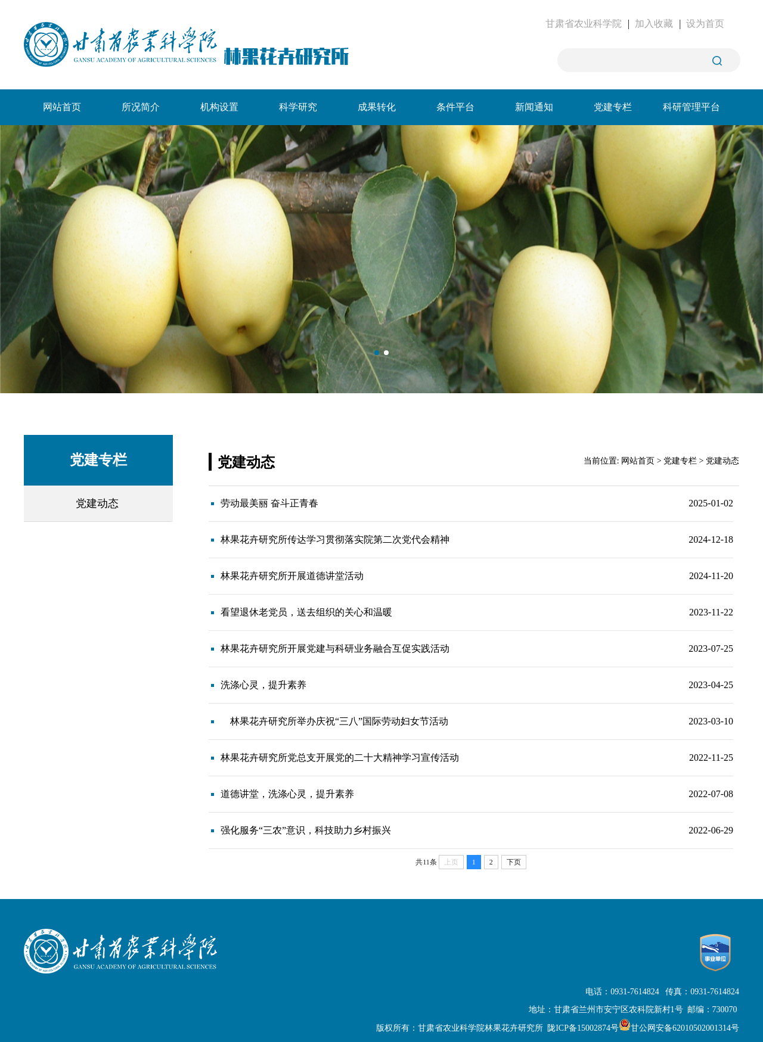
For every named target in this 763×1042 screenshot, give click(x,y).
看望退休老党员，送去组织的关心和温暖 (306, 612)
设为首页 (705, 23)
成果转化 (377, 107)
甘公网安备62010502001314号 (679, 1028)
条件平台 (455, 107)
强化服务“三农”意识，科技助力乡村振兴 (306, 830)
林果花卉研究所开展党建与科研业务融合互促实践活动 (335, 648)
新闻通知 (534, 107)
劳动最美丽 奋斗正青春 (269, 503)
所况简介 (141, 107)
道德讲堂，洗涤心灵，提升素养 (287, 794)
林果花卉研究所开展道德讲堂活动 (292, 576)
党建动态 (97, 503)
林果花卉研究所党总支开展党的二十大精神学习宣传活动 (340, 757)
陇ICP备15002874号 (583, 1028)
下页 (514, 862)
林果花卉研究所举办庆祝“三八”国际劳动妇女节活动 (334, 721)
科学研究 (298, 107)
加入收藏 (654, 23)
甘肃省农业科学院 (583, 23)
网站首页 (62, 107)
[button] (376, 352)
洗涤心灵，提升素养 (263, 685)
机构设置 (219, 107)
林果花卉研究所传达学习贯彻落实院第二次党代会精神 (335, 539)
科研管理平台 (691, 107)
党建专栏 (613, 107)
